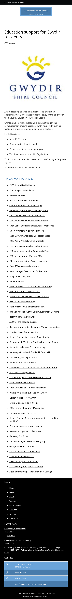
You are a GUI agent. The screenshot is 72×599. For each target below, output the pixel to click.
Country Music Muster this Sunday (17, 540)
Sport (11, 496)
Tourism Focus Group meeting (23, 332)
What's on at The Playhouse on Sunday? (28, 392)
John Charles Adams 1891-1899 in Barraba (29, 296)
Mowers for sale (17, 195)
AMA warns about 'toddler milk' (24, 362)
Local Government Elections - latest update (29, 235)
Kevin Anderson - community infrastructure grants (33, 367)
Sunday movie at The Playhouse (24, 451)
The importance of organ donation (25, 426)
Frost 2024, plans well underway (24, 266)
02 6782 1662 (20, 578)
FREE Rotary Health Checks (22, 185)
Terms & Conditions (51, 593)
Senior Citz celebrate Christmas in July (27, 347)
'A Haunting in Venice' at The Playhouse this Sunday (34, 342)
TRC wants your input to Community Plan (29, 251)
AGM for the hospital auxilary (23, 322)
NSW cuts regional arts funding (24, 461)
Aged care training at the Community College (30, 471)
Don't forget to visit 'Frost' (22, 190)
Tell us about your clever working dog (27, 441)
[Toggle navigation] (66, 23)
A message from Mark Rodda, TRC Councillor (30, 352)
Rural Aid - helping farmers (22, 372)
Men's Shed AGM (17, 281)
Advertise (13, 510)
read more (11, 535)
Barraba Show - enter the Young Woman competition (34, 327)
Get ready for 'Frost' (18, 436)
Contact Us (13, 518)
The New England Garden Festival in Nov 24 (30, 377)
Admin (24, 596)
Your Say (13, 514)
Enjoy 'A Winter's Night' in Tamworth (27, 230)
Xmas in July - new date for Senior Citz (27, 215)
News (11, 492)
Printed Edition (15, 505)
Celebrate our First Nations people (25, 205)
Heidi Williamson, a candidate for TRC (27, 306)
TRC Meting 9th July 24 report (23, 357)
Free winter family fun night (22, 413)
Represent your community (15, 529)
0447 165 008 (20, 572)
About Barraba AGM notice (22, 382)
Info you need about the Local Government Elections (34, 311)
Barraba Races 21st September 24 (25, 200)
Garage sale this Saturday (21, 446)
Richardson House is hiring (22, 301)
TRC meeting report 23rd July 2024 (25, 256)
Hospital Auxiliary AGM (20, 276)
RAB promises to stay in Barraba (24, 291)
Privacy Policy (41, 593)
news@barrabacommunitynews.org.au (30, 584)
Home (11, 488)
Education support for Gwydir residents (28, 261)
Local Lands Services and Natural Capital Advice (31, 225)
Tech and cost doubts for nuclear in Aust (28, 246)
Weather (12, 501)
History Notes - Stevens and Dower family (29, 337)
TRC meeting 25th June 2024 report (26, 466)
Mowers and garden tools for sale (25, 431)
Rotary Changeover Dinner (22, 316)
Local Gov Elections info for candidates (27, 387)
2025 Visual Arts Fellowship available (26, 241)
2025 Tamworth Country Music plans (26, 408)
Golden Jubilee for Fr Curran (22, 397)
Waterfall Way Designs (41, 596)
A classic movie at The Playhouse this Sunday (30, 286)
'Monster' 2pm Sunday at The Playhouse (28, 210)
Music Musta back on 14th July (23, 402)
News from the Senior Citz (21, 456)
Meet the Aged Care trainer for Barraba (28, 271)
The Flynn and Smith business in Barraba (28, 220)
